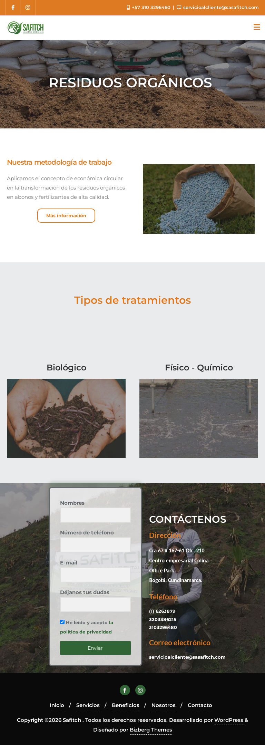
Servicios (88, 705)
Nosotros (163, 705)
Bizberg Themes (151, 729)
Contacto (200, 705)
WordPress (228, 720)
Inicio (57, 705)
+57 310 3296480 (149, 7)
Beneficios (125, 705)
